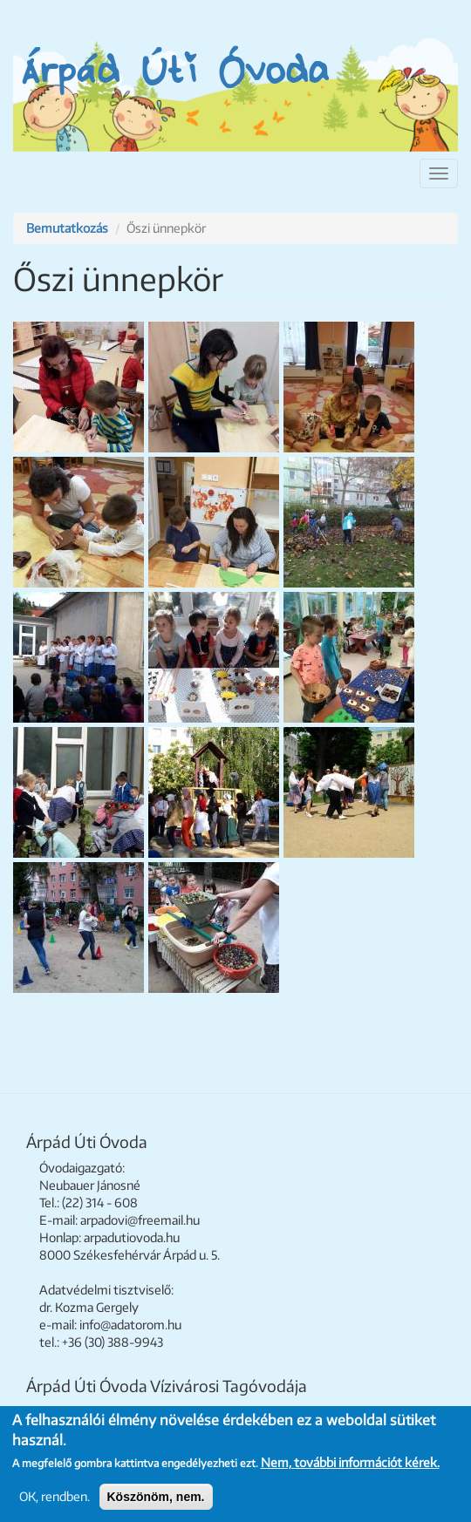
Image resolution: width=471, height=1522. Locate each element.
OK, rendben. (54, 1496)
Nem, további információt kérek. (350, 1462)
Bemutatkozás (67, 228)
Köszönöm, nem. (156, 1497)
